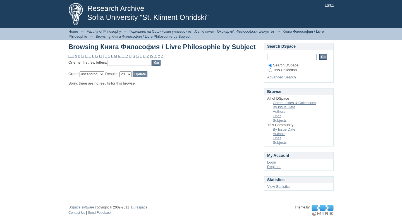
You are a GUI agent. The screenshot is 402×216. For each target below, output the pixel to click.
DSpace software (81, 207)
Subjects (280, 120)
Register (274, 167)
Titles (277, 116)
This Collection (283, 70)
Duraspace (139, 207)
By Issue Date (284, 107)
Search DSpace (283, 65)
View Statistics (279, 186)
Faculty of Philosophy (104, 31)
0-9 (71, 56)
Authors (279, 111)
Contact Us (76, 213)
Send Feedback (100, 213)
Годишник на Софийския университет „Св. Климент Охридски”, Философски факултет (202, 31)
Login (329, 5)
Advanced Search (281, 77)
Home (73, 31)
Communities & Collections (294, 103)
